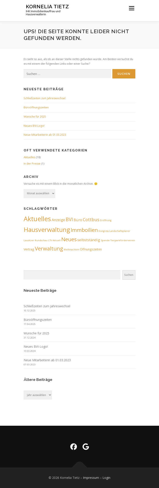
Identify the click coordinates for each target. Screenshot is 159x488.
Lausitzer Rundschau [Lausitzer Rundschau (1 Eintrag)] (36, 240)
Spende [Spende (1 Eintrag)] (105, 240)
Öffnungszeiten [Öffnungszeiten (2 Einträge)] (91, 249)
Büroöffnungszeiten (36, 107)
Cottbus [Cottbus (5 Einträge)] (91, 219)
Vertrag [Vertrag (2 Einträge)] (29, 249)
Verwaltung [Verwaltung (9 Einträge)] (49, 248)
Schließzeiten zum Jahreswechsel (44, 98)
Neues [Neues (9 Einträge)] (69, 239)
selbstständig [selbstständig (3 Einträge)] (88, 239)
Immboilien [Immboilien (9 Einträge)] (84, 229)
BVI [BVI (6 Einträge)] (69, 219)
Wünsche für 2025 (35, 116)
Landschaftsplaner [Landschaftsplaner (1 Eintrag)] (119, 231)
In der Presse (32, 163)
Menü (131, 8)
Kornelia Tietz (47, 6)
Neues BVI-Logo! (34, 126)
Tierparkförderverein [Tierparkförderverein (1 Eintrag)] (122, 240)
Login (106, 478)
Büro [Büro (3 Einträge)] (78, 219)
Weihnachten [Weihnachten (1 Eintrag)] (71, 249)
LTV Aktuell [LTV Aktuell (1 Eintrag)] (54, 240)
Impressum (91, 478)
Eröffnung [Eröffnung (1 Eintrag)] (105, 220)
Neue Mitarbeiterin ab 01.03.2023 (45, 135)
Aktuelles (29, 157)
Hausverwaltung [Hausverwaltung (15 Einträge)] (47, 229)
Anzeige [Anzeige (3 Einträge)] (58, 219)
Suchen (128, 275)
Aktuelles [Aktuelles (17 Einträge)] (37, 218)
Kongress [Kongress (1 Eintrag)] (104, 231)
